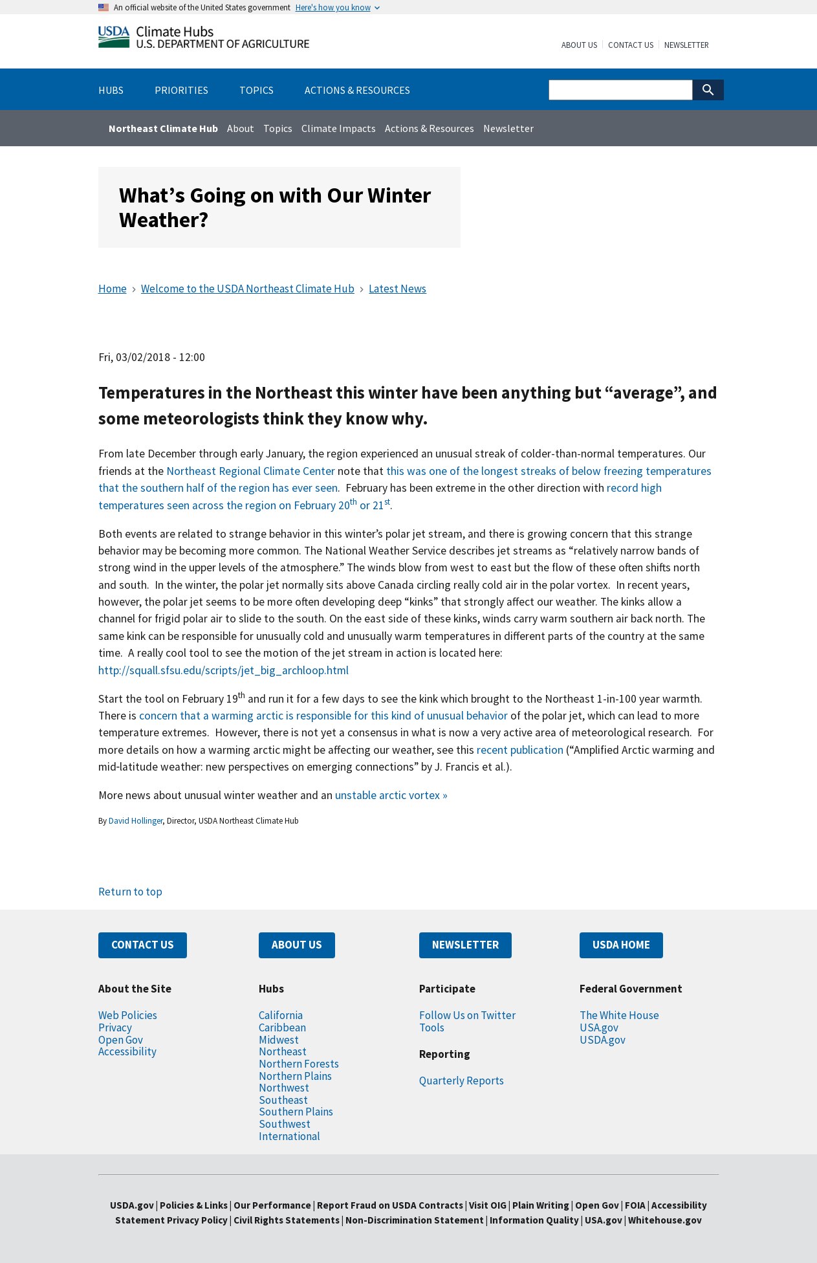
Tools (431, 1027)
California (281, 1015)
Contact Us (630, 45)
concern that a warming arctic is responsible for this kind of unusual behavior (323, 715)
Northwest (284, 1088)
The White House (619, 1015)
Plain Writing (541, 1205)
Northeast (283, 1051)
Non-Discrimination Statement (414, 1220)
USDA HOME (621, 945)
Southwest (284, 1124)
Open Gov (120, 1040)
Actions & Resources (429, 128)
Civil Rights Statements (288, 1220)
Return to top (130, 891)
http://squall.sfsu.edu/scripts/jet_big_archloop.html (223, 670)
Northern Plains (295, 1076)
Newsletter (686, 45)
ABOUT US (297, 945)
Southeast (283, 1100)
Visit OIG (488, 1205)
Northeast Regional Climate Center (250, 471)
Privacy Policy (197, 1220)
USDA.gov (603, 1040)
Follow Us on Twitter (467, 1015)
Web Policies (127, 1015)
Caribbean (282, 1027)
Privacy (115, 1027)
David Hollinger (135, 820)
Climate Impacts (338, 128)
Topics (277, 128)
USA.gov (599, 1027)
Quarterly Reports (461, 1080)
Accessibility (127, 1051)
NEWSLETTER (465, 945)
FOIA (635, 1205)
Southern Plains (296, 1111)
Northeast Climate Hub (163, 128)
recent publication (520, 750)
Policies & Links (194, 1205)
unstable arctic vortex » (391, 795)
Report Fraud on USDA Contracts (390, 1205)
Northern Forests (299, 1064)
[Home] (203, 40)
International (289, 1136)
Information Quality (534, 1220)
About (240, 128)
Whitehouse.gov (665, 1220)
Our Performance (272, 1205)
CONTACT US (142, 945)
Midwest (279, 1040)
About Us (579, 45)
